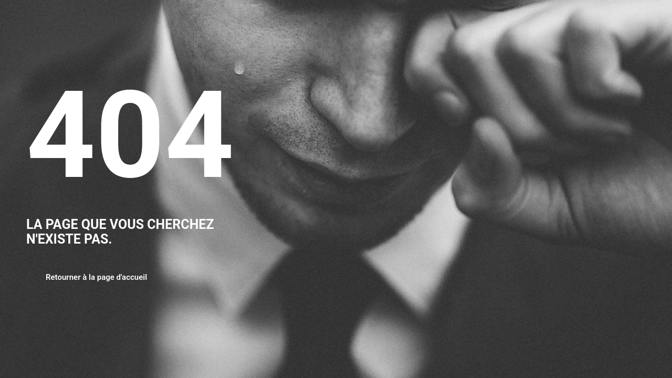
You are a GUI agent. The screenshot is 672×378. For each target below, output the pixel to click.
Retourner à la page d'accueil (96, 277)
